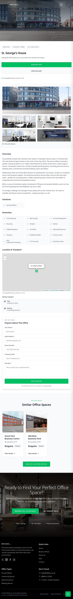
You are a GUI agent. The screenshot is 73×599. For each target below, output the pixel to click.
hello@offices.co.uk (48, 573)
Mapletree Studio (13, 595)
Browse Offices (44, 552)
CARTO (68, 290)
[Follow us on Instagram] (14, 560)
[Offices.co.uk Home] (14, 5)
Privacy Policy (47, 386)
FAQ (40, 558)
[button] (36, 270)
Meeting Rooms (7, 583)
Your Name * (9, 327)
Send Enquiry (36, 381)
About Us (42, 555)
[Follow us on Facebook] (10, 560)
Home (41, 548)
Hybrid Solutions (7, 580)
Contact (41, 562)
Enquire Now (36, 64)
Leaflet (45, 290)
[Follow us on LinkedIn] (6, 560)
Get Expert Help (50, 511)
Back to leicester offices (36, 464)
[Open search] (68, 594)
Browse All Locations (25, 511)
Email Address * (10, 336)
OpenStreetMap (54, 290)
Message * (8, 363)
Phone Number (9, 345)
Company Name (10, 354)
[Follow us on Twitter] (3, 560)
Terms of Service (56, 594)
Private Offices (7, 573)
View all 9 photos (8, 144)
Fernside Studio (23, 595)
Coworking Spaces (8, 576)
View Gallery (36, 71)
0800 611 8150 (46, 576)
